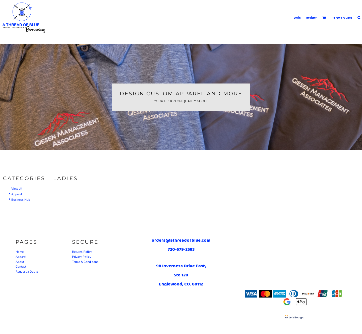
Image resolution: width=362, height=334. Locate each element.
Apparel (16, 194)
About (20, 262)
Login (297, 18)
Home (20, 252)
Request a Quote (27, 272)
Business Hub (20, 200)
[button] (324, 17)
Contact (21, 267)
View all (16, 189)
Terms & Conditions (85, 262)
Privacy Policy (81, 257)
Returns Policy (82, 252)
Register (311, 18)
